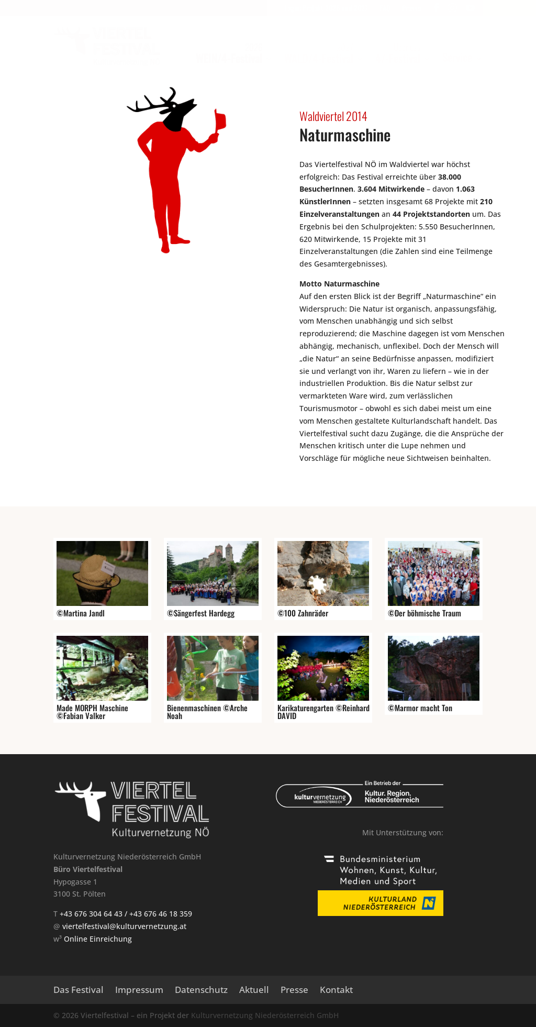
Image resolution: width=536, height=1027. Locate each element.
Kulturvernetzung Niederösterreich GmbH (265, 1015)
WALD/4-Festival (318, 53)
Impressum (139, 991)
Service (457, 57)
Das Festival (78, 991)
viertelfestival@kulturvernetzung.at (124, 926)
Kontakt (336, 991)
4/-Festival (397, 53)
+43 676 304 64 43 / (94, 914)
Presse (411, 8)
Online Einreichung (98, 939)
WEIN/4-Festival (229, 53)
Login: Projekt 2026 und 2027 (326, 8)
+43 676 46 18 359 (160, 914)
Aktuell (254, 991)
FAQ (384, 8)
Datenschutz (201, 991)
